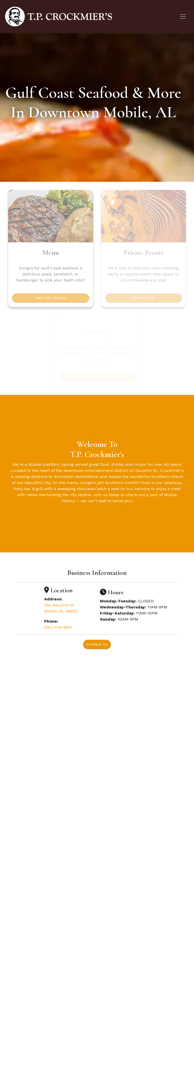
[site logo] (58, 16)
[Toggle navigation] (183, 16)
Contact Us (97, 644)
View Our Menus (51, 297)
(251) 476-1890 (58, 627)
